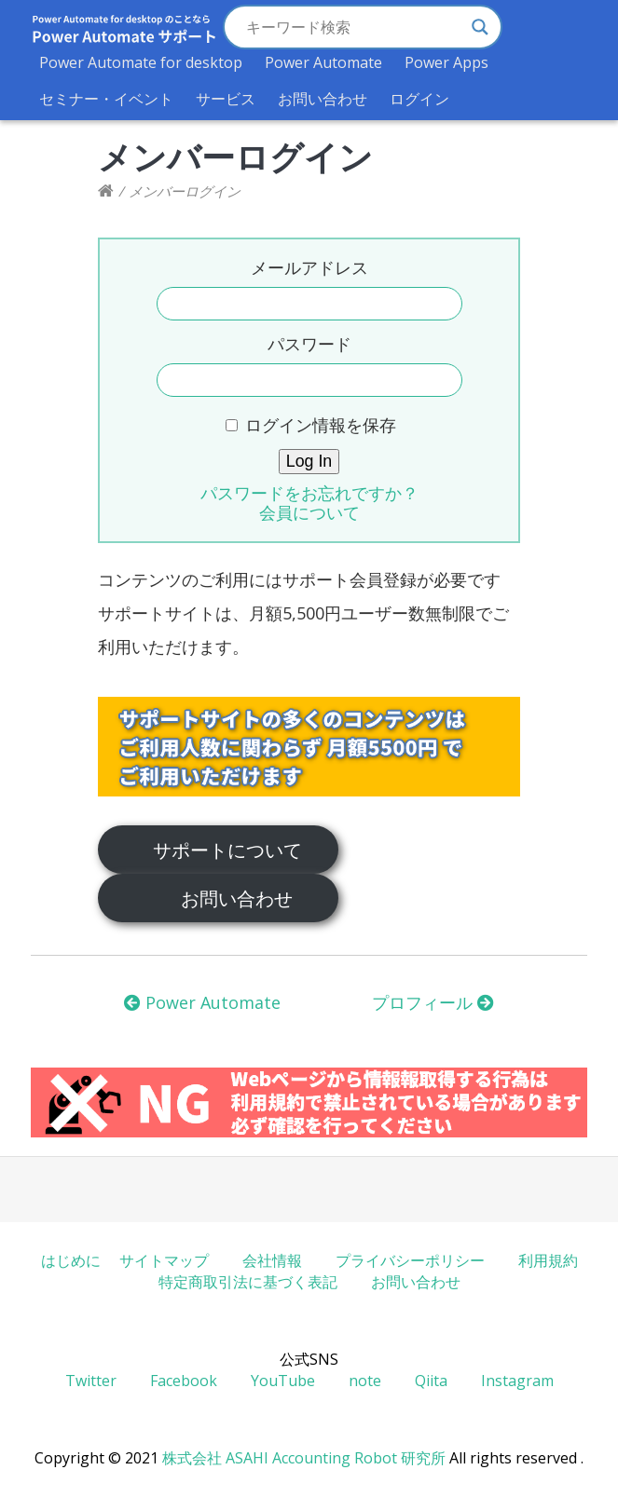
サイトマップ (164, 1260)
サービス (225, 98)
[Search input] (354, 27)
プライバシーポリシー (410, 1260)
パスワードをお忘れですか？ (309, 493)
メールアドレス (309, 267)
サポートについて (227, 850)
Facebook (183, 1380)
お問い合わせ (322, 98)
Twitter (91, 1380)
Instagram (517, 1380)
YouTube (283, 1380)
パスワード (309, 344)
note (365, 1380)
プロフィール (433, 1002)
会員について (309, 512)
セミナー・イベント (106, 98)
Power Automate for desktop (140, 62)
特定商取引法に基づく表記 (247, 1282)
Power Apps (446, 62)
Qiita (431, 1380)
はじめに (71, 1260)
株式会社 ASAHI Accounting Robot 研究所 (304, 1458)
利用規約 (548, 1260)
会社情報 (272, 1260)
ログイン (419, 98)
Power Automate (323, 62)
